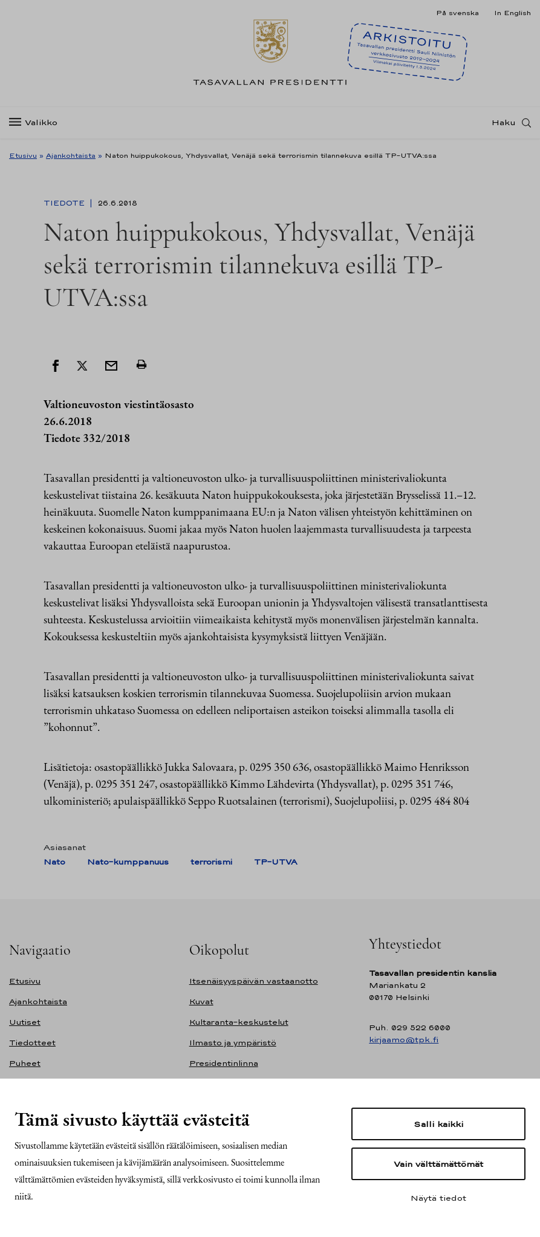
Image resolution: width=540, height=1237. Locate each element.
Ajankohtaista (71, 155)
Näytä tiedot (438, 1197)
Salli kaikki (438, 1123)
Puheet (25, 1063)
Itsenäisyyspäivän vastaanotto (253, 981)
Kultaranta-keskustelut (238, 1022)
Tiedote (65, 203)
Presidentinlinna (223, 1063)
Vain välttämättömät (438, 1163)
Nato (54, 862)
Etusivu (23, 155)
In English (512, 12)
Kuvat (201, 1001)
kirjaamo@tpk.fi (403, 1039)
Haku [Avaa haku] (504, 122)
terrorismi (211, 862)
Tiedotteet (32, 1042)
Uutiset (25, 1022)
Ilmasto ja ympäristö (232, 1042)
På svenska (457, 12)
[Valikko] (37, 123)
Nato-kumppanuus (128, 862)
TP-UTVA (275, 862)
